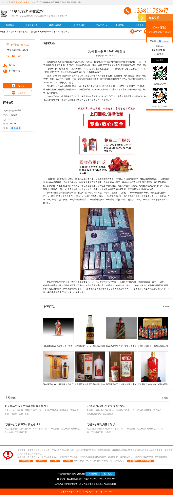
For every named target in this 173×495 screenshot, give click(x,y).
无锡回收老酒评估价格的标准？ (23, 424)
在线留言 (20, 93)
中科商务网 (76, 492)
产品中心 (102, 25)
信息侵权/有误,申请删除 (140, 461)
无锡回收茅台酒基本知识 (101, 424)
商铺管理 (93, 474)
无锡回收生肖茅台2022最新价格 (55, 32)
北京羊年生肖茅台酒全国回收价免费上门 (28, 406)
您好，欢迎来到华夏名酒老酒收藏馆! (16, 2)
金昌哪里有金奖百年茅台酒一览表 (90, 384)
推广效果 (108, 474)
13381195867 (160, 50)
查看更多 (166, 307)
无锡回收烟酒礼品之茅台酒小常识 (106, 406)
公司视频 (120, 25)
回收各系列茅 (79, 25)
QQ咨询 (20, 86)
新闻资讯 (139, 25)
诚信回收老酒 (55, 25)
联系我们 (10, 32)
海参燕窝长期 (31, 25)
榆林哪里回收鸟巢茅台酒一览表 (58, 346)
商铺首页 (10, 25)
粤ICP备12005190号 (104, 492)
